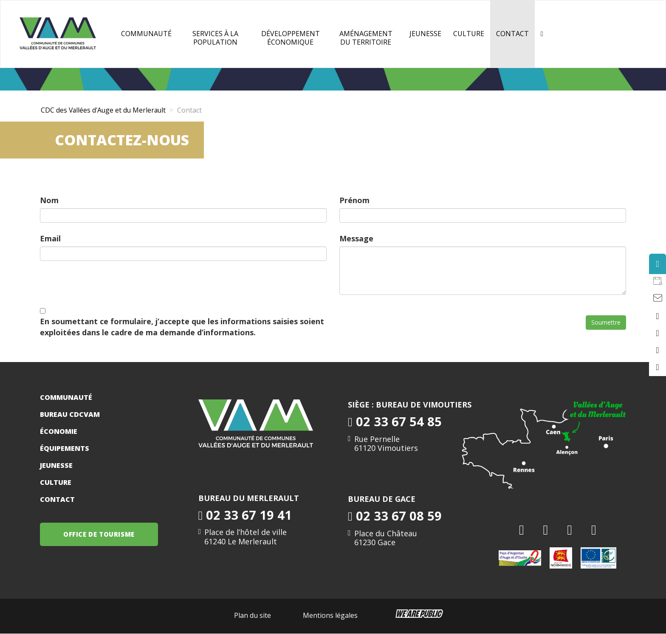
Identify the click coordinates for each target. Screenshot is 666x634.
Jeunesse (56, 465)
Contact (512, 33)
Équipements (64, 448)
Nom (49, 200)
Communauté (146, 33)
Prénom (354, 200)
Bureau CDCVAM (70, 414)
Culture (468, 33)
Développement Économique (290, 38)
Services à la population (215, 38)
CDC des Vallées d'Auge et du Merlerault (105, 110)
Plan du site (252, 615)
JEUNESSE (425, 33)
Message (356, 238)
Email (50, 238)
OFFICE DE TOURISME (99, 534)
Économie (58, 431)
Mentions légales (330, 615)
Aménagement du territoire (365, 38)
